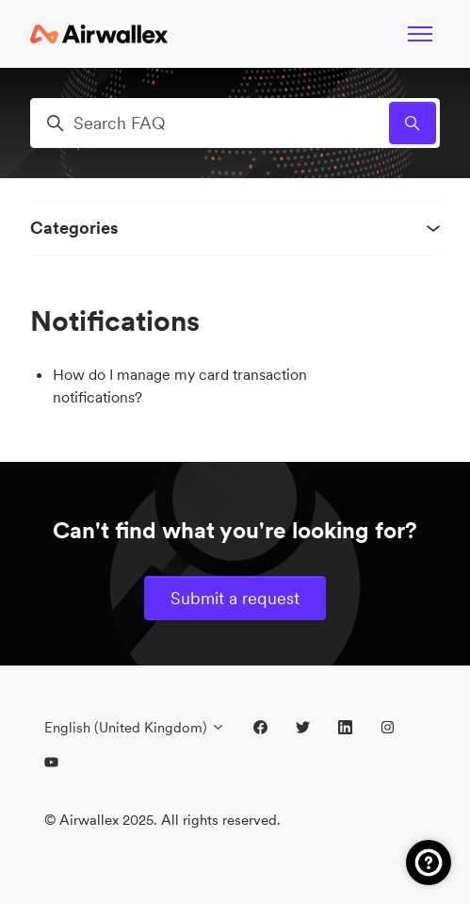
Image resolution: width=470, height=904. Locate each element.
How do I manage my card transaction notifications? (180, 385)
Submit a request (235, 598)
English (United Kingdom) (134, 727)
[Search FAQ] (235, 123)
